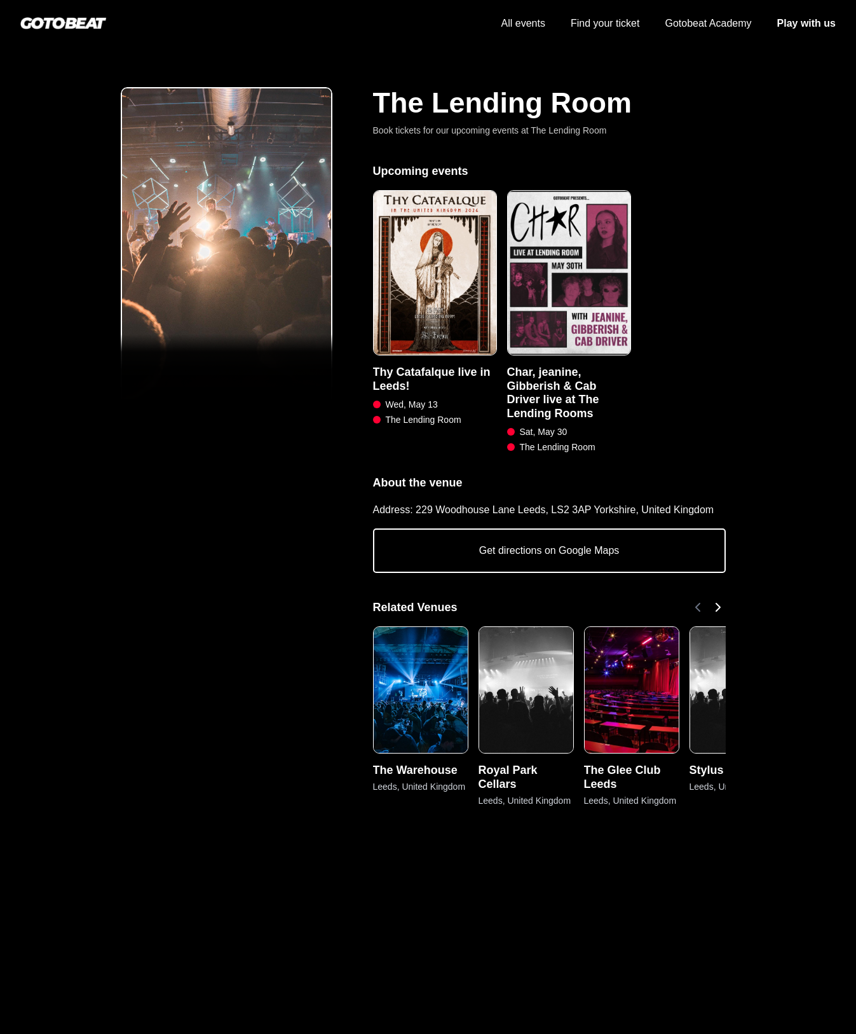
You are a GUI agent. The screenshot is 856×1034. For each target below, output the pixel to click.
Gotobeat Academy (708, 23)
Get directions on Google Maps (549, 550)
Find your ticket (605, 23)
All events (523, 23)
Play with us (806, 23)
